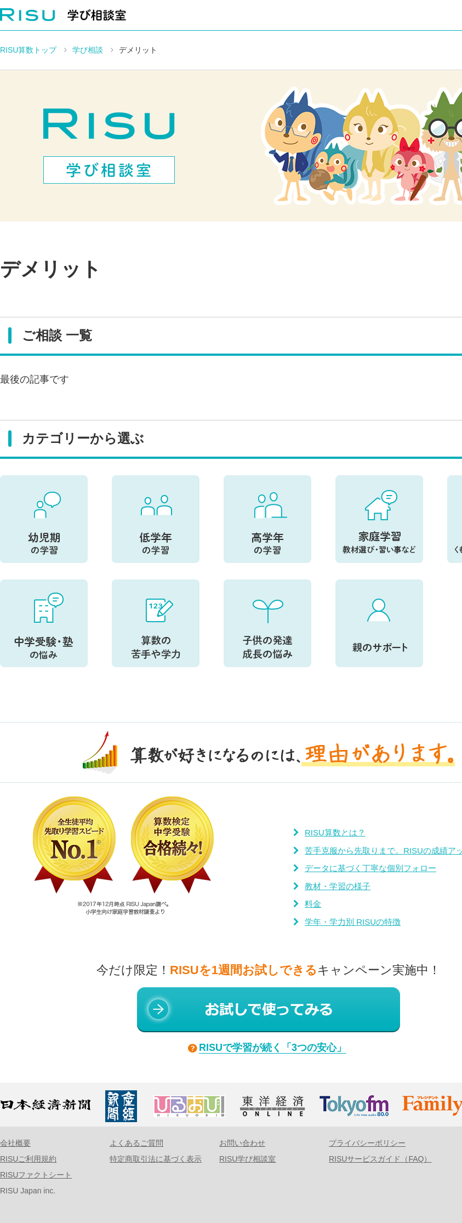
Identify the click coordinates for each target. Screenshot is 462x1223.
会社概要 (15, 1143)
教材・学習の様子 (337, 886)
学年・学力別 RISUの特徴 (353, 921)
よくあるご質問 (136, 1143)
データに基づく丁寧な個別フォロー (370, 868)
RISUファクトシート (36, 1174)
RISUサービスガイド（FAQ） (380, 1158)
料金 (313, 903)
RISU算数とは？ (335, 832)
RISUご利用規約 (28, 1158)
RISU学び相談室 (247, 1158)
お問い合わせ (242, 1143)
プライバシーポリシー (367, 1143)
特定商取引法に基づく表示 (156, 1158)
